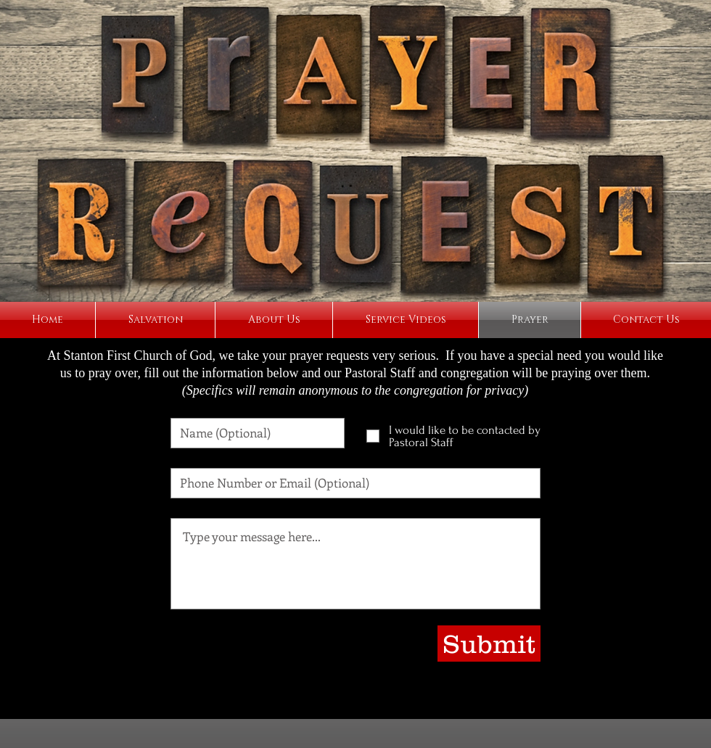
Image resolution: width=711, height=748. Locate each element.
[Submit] (489, 643)
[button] (273, 320)
